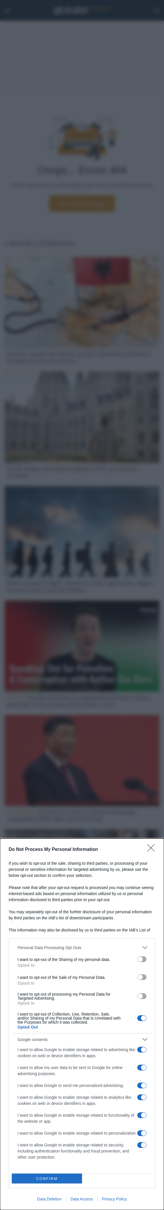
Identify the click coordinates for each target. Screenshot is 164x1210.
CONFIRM (47, 1178)
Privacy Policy (114, 1199)
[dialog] (82, 1024)
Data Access (81, 1199)
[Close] (152, 849)
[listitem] (82, 947)
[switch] (141, 959)
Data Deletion (49, 1199)
